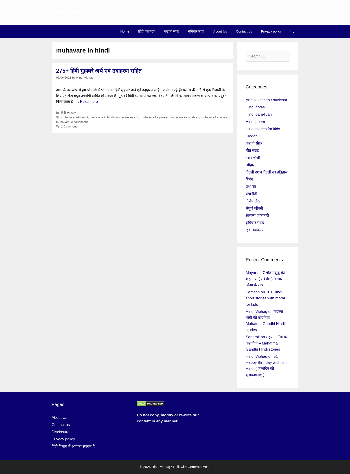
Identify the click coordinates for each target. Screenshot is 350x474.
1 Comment (69, 126)
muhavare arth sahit (74, 117)
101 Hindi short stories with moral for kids (265, 298)
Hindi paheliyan (259, 114)
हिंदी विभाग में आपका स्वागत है (73, 446)
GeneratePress (199, 467)
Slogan (252, 136)
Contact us (244, 31)
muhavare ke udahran (184, 117)
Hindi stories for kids (263, 129)
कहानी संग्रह (171, 31)
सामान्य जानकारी (257, 215)
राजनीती (251, 194)
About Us (220, 31)
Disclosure (60, 432)
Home (124, 31)
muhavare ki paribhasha (72, 122)
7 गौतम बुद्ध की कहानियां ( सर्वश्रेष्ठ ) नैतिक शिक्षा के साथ (265, 279)
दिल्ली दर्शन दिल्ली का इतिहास (266, 172)
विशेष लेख (253, 201)
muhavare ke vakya (214, 117)
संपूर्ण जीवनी (254, 208)
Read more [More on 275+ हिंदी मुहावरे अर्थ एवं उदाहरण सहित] (89, 101)
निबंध (249, 179)
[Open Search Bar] (292, 31)
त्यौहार (250, 165)
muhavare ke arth (127, 117)
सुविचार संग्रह (196, 31)
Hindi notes (255, 107)
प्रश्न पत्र (251, 186)
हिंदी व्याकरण (146, 31)
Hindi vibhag (68, 12)
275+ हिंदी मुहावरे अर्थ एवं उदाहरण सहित (99, 71)
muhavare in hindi (102, 117)
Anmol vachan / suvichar (266, 100)
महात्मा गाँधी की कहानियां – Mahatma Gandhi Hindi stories (267, 343)
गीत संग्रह (252, 150)
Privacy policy (271, 31)
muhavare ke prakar (154, 117)
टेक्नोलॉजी (253, 158)
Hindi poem (255, 122)
